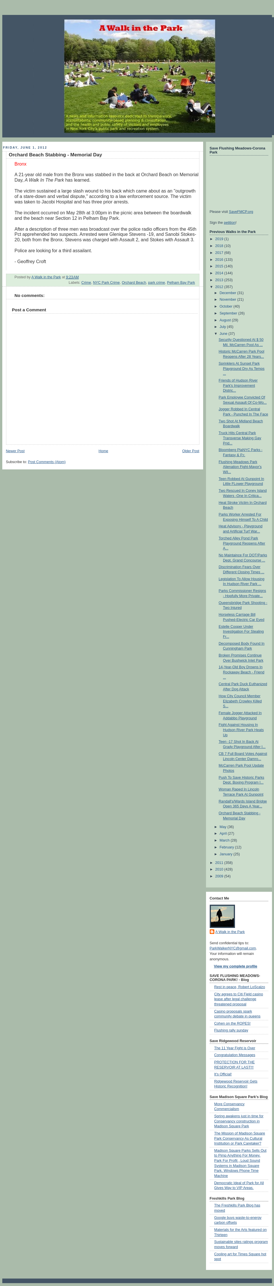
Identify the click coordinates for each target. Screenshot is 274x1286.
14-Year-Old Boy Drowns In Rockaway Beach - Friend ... (241, 672)
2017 (219, 253)
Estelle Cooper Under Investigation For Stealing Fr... (241, 632)
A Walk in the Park (230, 932)
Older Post (190, 451)
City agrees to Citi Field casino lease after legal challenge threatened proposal (238, 999)
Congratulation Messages (234, 1055)
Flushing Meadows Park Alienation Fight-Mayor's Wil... (240, 467)
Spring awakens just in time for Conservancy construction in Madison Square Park (239, 1121)
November (228, 300)
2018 (219, 246)
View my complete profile (235, 966)
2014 (219, 273)
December (228, 293)
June (223, 334)
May (223, 827)
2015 (219, 266)
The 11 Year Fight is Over (234, 1048)
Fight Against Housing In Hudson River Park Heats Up (241, 730)
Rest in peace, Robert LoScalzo (239, 987)
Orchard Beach (134, 283)
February (227, 847)
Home (103, 451)
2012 (219, 287)
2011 (219, 863)
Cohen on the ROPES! (232, 1023)
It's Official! (223, 1074)
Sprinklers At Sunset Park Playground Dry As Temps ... (242, 369)
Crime (86, 283)
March (225, 840)
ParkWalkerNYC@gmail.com (233, 948)
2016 (219, 260)
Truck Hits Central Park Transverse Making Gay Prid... (240, 438)
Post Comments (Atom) (47, 462)
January (226, 854)
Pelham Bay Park (181, 283)
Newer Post (15, 451)
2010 (219, 869)
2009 (219, 876)
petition (230, 223)
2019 (219, 239)
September (228, 313)
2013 (219, 280)
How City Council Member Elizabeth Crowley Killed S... (240, 701)
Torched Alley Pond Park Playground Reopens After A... (242, 543)
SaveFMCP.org (241, 212)
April (223, 834)
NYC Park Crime (106, 283)
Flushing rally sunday (231, 1030)
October (226, 306)
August (225, 320)
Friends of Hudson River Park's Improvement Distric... (238, 385)
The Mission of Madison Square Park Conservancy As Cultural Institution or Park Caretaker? (239, 1138)
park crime (156, 283)
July (223, 327)
